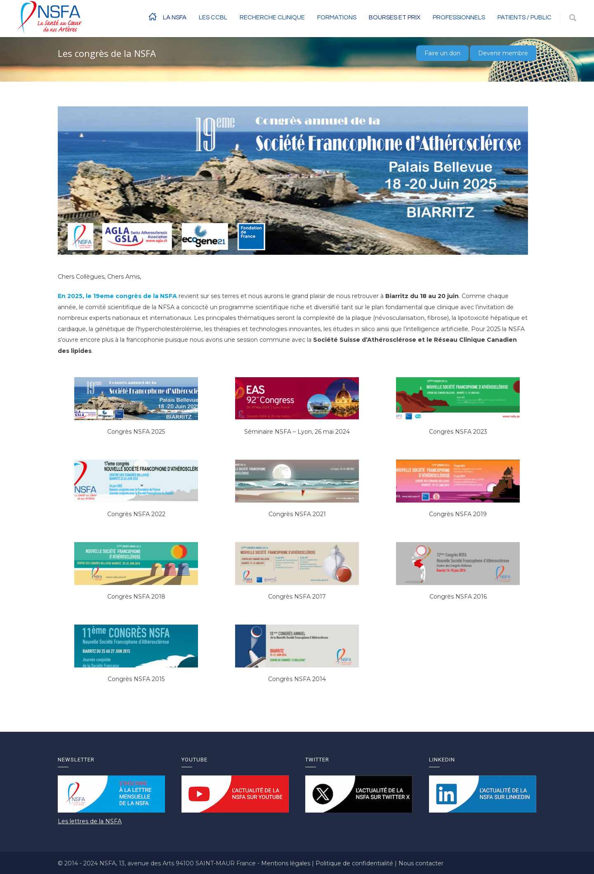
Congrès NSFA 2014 (297, 679)
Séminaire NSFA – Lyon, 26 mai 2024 (297, 431)
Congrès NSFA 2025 (136, 431)
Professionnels (459, 17)
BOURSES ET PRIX (394, 17)
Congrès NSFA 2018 (136, 596)
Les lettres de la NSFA (90, 821)
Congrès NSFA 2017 (297, 596)
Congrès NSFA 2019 (458, 514)
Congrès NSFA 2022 (136, 514)
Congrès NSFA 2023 (458, 431)
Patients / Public (524, 17)
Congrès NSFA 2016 (458, 596)
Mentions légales (286, 863)
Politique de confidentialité (355, 863)
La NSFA (174, 17)
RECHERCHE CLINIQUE (272, 17)
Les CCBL (213, 17)
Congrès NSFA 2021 (297, 514)
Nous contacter (420, 863)
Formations (336, 17)
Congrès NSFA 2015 (136, 679)
